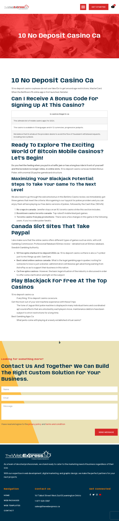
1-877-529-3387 (42, 501)
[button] (83, 7)
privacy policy (35, 424)
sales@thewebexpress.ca (47, 506)
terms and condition (55, 424)
